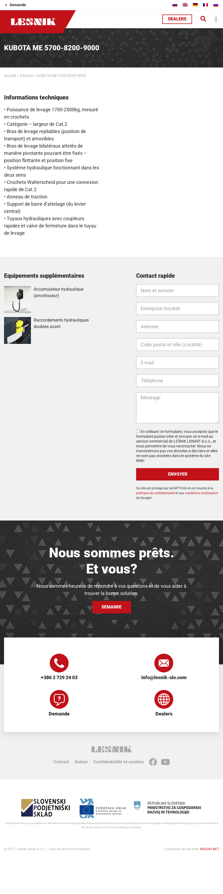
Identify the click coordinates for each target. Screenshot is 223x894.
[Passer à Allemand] (195, 5)
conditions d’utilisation (201, 493)
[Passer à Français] (205, 5)
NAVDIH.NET (209, 849)
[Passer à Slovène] (175, 5)
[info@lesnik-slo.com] (163, 663)
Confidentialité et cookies (118, 761)
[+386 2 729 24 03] (59, 663)
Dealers (163, 714)
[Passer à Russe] (216, 5)
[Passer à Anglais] (185, 5)
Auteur (81, 761)
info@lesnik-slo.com (164, 677)
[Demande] (59, 699)
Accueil (10, 75)
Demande (59, 714)
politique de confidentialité (155, 493)
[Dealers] (163, 699)
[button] (203, 19)
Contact (61, 761)
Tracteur (26, 75)
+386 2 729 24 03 (59, 677)
